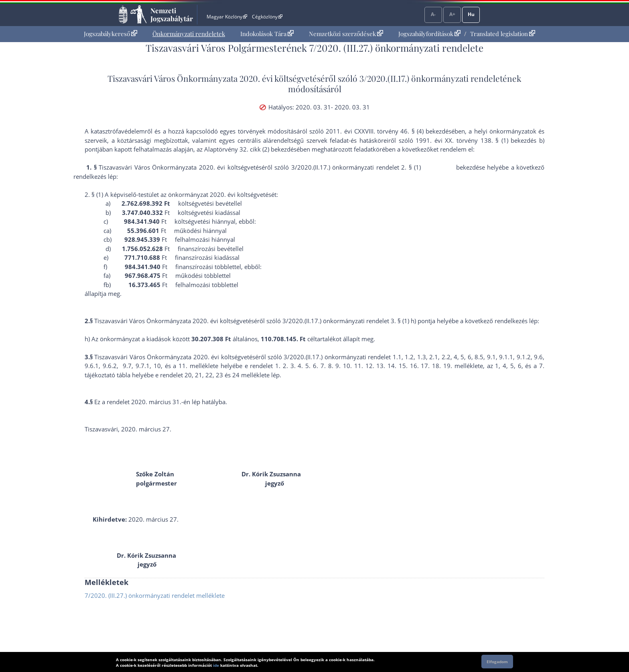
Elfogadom (497, 661)
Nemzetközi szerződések (346, 34)
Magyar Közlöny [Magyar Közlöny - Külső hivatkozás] (227, 16)
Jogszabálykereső (110, 34)
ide (216, 665)
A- (433, 14)
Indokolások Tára (267, 34)
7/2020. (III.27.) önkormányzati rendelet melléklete (155, 595)
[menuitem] (110, 33)
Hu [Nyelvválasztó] (471, 14)
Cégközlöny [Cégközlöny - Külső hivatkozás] (267, 16)
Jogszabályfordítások (429, 34)
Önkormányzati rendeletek (188, 34)
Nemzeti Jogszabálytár (171, 14)
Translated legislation (502, 34)
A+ (452, 14)
